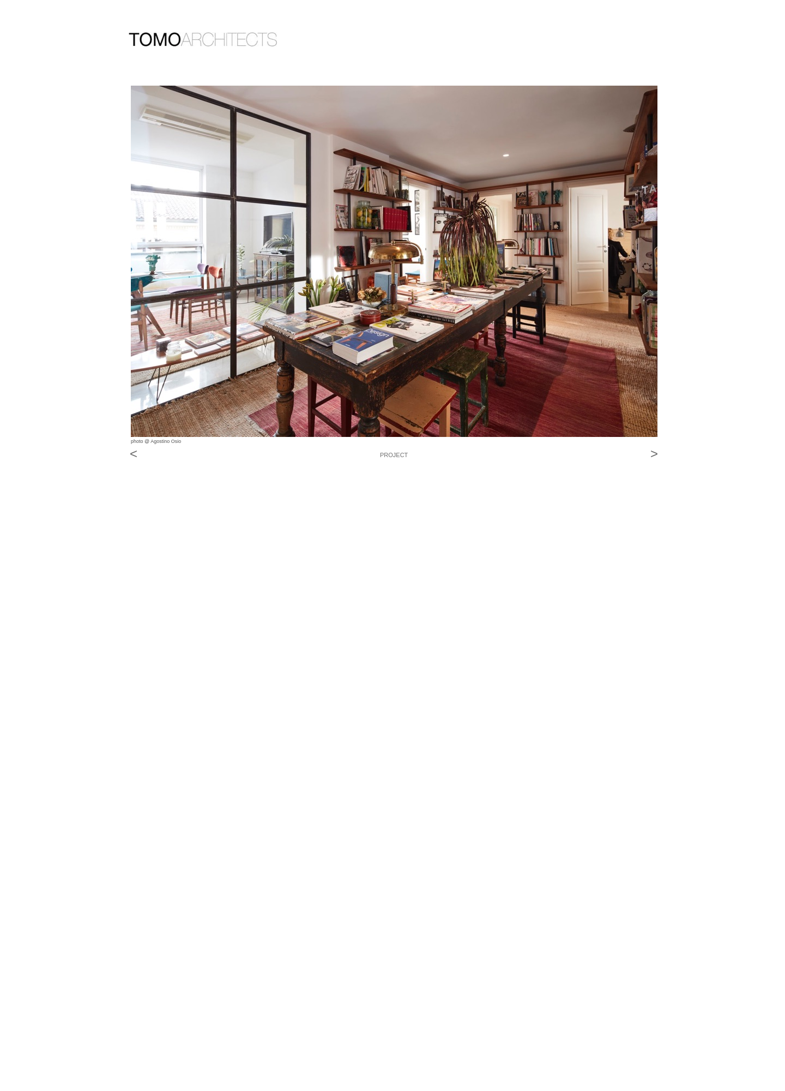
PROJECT (394, 455)
